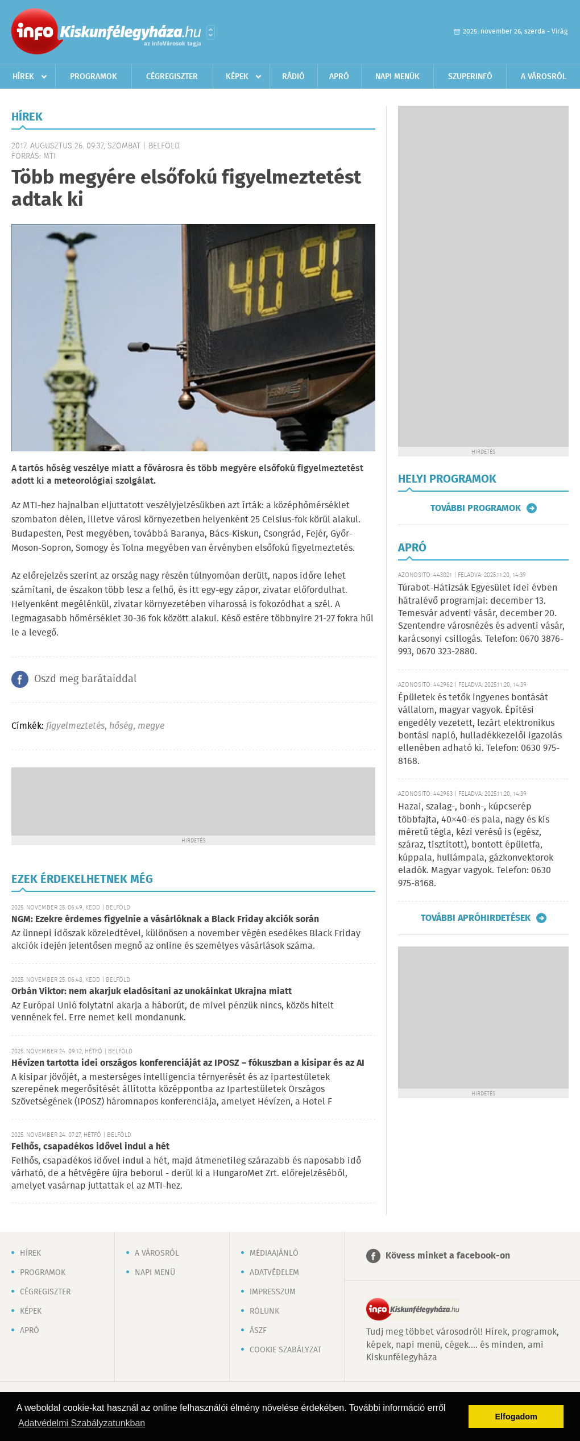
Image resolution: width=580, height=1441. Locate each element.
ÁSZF (258, 1330)
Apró (339, 76)
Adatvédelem (274, 1272)
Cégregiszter (172, 76)
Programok (93, 76)
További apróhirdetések (476, 918)
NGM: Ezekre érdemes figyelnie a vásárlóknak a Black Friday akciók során (165, 919)
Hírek (23, 76)
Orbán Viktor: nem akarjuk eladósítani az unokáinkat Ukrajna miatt (151, 992)
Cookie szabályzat (285, 1350)
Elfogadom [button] (516, 1416)
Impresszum (273, 1292)
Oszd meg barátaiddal (85, 679)
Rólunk (264, 1311)
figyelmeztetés (75, 726)
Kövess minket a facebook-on (448, 1256)
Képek (237, 76)
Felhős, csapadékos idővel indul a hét (90, 1147)
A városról (543, 76)
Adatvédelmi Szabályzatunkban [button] (81, 1423)
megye (151, 726)
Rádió (293, 76)
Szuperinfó (470, 76)
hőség (121, 726)
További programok (475, 508)
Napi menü (155, 1272)
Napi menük (397, 76)
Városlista (210, 32)
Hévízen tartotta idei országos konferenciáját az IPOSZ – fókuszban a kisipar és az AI (187, 1063)
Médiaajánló (274, 1253)
